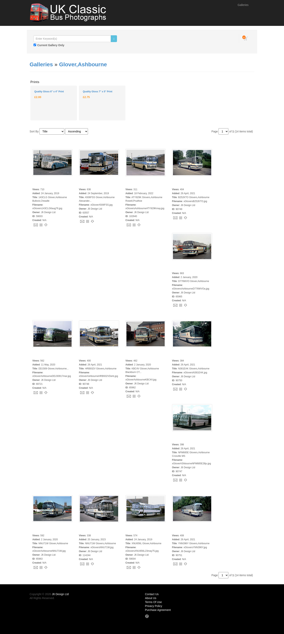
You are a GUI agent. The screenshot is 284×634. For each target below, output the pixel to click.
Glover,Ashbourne (83, 64)
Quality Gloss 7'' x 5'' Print (97, 91)
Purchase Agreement (158, 610)
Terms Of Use (153, 602)
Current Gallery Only (50, 45)
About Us (150, 598)
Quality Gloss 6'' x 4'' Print (49, 91)
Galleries (243, 5)
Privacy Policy (153, 606)
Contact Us (152, 594)
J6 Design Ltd (60, 594)
